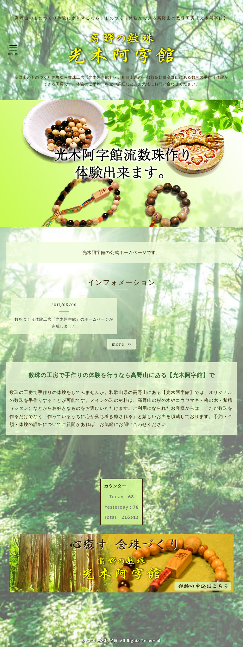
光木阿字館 (107, 640)
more (121, 344)
